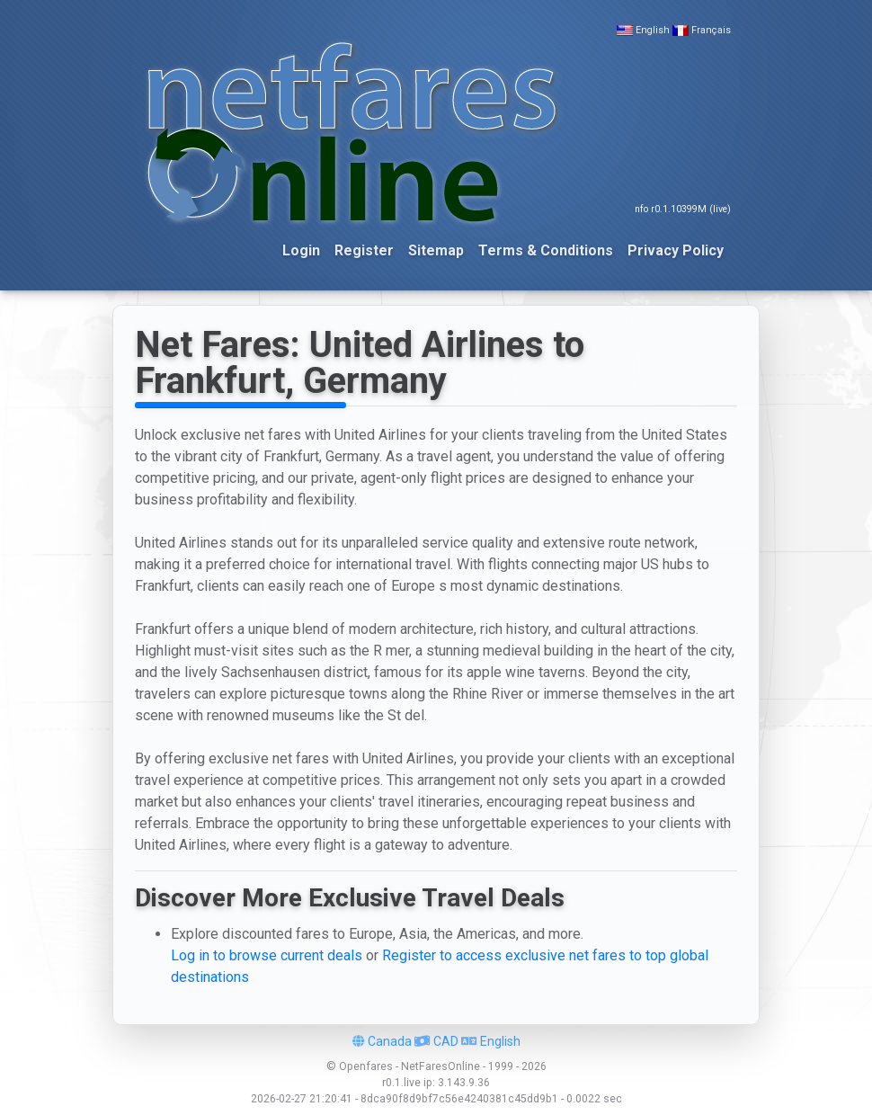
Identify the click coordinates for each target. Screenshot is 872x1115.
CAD (436, 1041)
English (653, 30)
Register (364, 250)
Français (711, 30)
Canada (382, 1041)
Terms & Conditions (545, 250)
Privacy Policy (675, 250)
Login (301, 250)
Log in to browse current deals (266, 955)
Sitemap (436, 250)
